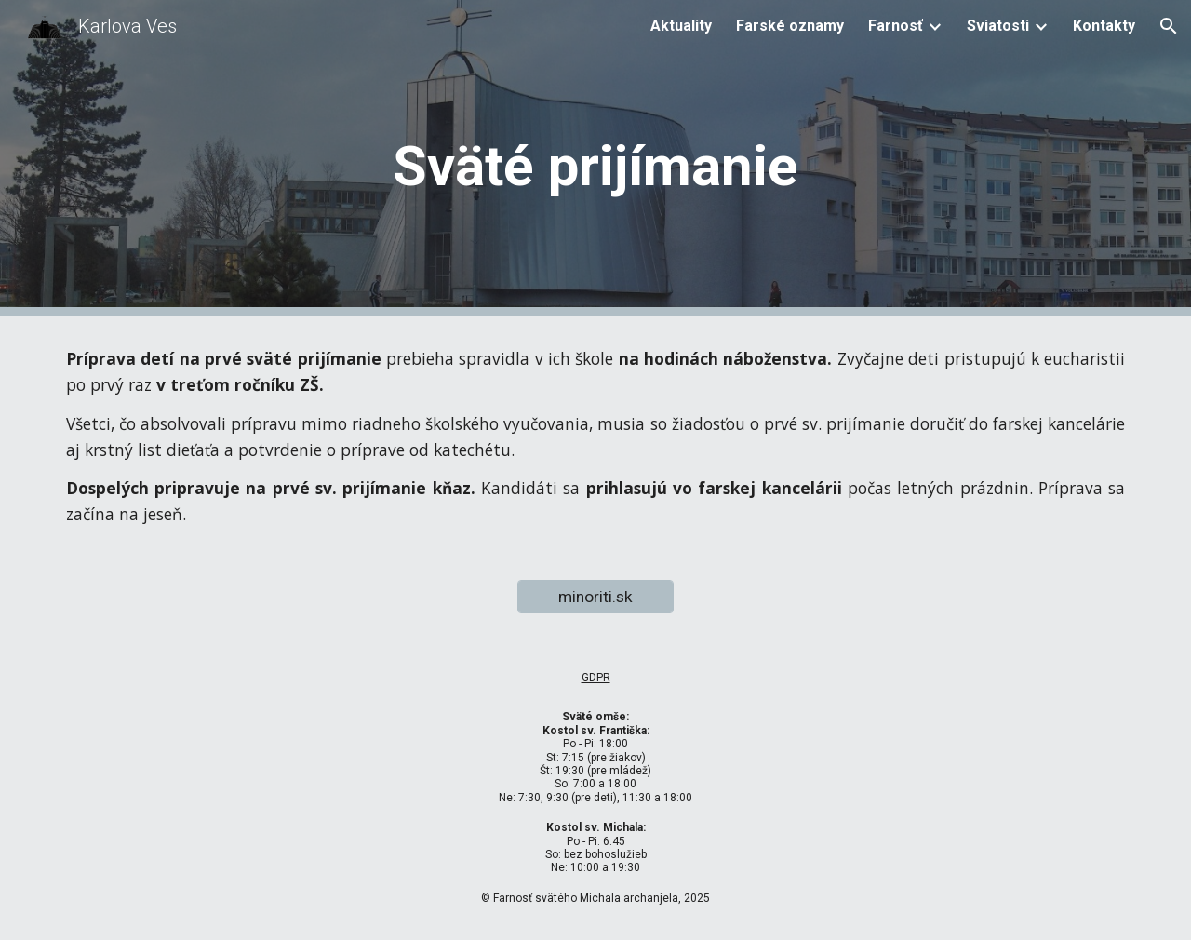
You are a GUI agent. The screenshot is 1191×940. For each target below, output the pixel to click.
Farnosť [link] (895, 25)
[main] (595, 158)
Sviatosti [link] (998, 25)
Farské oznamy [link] (790, 25)
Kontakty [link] (1104, 25)
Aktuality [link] (681, 25)
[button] (1168, 26)
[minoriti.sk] (595, 597)
